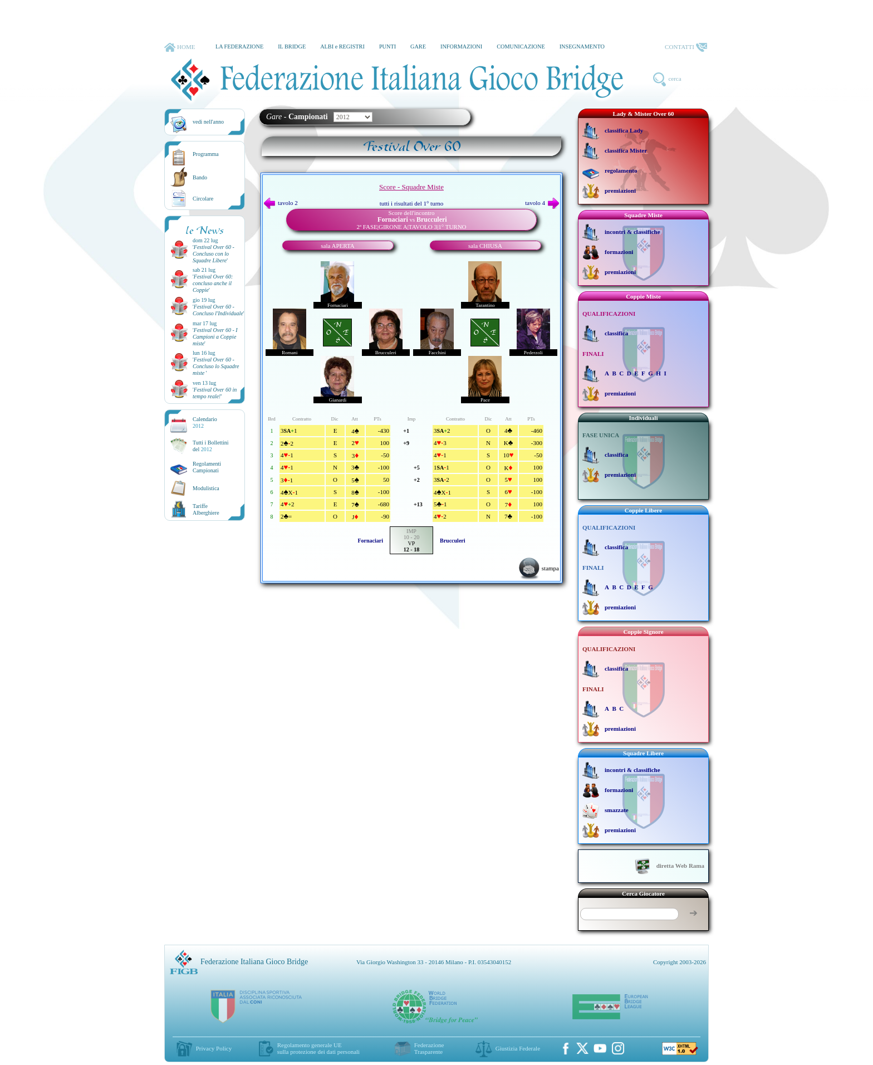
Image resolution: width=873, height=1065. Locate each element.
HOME (179, 47)
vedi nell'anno (208, 122)
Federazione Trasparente (429, 1048)
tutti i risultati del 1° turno (412, 203)
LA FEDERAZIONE (239, 46)
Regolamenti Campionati (207, 467)
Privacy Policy (214, 1048)
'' (213, 253)
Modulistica (206, 488)
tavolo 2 (281, 202)
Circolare (203, 199)
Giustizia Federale (518, 1048)
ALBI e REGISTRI (342, 46)
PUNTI (387, 46)
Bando (200, 177)
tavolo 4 (542, 202)
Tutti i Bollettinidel (211, 445)
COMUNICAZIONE (521, 46)
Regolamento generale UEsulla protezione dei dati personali (318, 1048)
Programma (206, 154)
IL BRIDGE (292, 46)
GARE (418, 46)
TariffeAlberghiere (206, 509)
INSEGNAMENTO (582, 46)
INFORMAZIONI (461, 46)
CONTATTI (686, 47)
